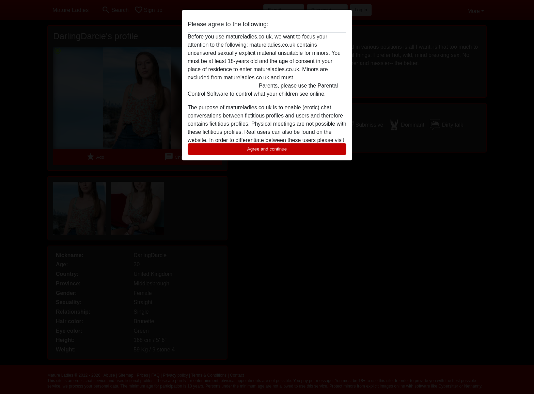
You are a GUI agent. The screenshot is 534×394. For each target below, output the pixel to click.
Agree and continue (267, 149)
